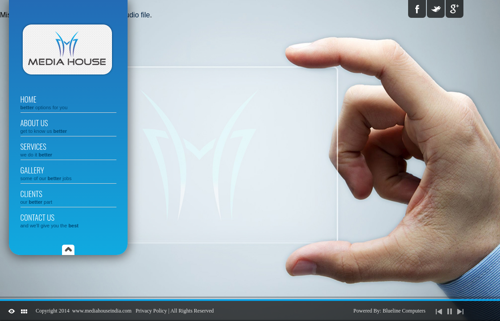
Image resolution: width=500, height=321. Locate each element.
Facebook (417, 9)
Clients (68, 196)
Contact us (68, 220)
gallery (68, 173)
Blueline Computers (404, 311)
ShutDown (11, 311)
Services (68, 149)
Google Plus (454, 9)
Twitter (436, 9)
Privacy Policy (151, 311)
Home (68, 102)
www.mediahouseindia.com (102, 311)
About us (68, 125)
